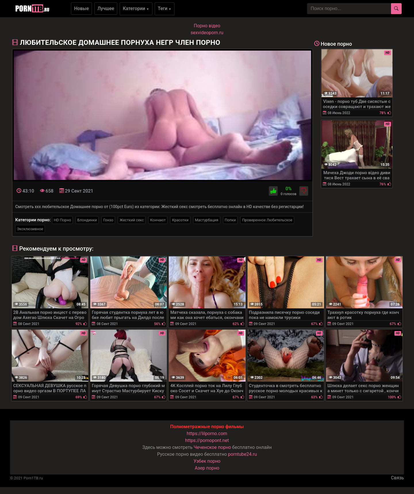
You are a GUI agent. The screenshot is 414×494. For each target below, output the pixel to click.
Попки (230, 220)
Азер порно (207, 468)
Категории (136, 8)
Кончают (158, 220)
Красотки (180, 220)
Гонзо (108, 220)
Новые (81, 8)
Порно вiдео (207, 25)
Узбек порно (207, 461)
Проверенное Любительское (267, 220)
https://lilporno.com (207, 433)
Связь (397, 477)
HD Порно (62, 220)
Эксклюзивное (30, 229)
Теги (164, 8)
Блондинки (87, 220)
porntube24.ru (242, 454)
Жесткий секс (132, 220)
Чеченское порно (212, 447)
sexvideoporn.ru (207, 32)
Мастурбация (206, 220)
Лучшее (105, 8)
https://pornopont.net (207, 440)
